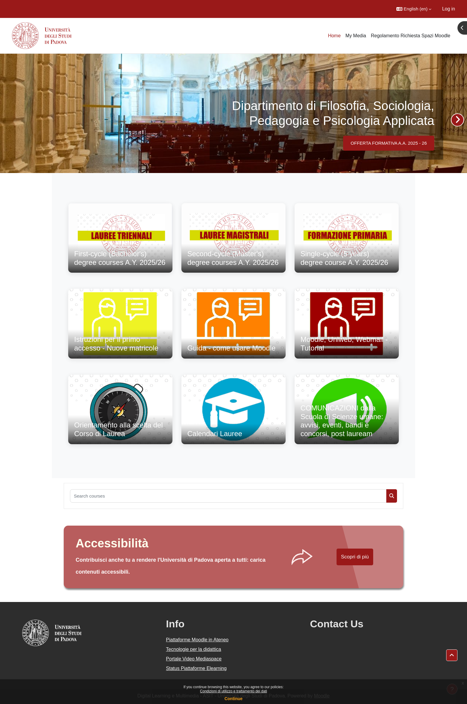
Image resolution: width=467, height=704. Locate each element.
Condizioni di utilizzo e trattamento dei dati (233, 691)
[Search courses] (228, 496)
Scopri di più (355, 557)
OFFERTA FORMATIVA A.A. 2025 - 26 (389, 143)
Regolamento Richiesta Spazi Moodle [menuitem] (410, 35)
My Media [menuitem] (355, 35)
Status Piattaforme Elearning (196, 668)
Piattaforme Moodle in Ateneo (197, 639)
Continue (234, 698)
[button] (414, 9)
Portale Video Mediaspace (194, 658)
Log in (448, 8)
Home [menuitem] (334, 35)
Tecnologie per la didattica (193, 649)
